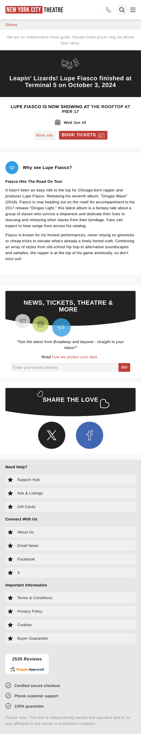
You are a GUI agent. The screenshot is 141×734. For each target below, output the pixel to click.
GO (124, 367)
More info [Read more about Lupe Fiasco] (44, 135)
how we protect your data (75, 357)
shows (11, 24)
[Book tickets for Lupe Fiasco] (83, 135)
